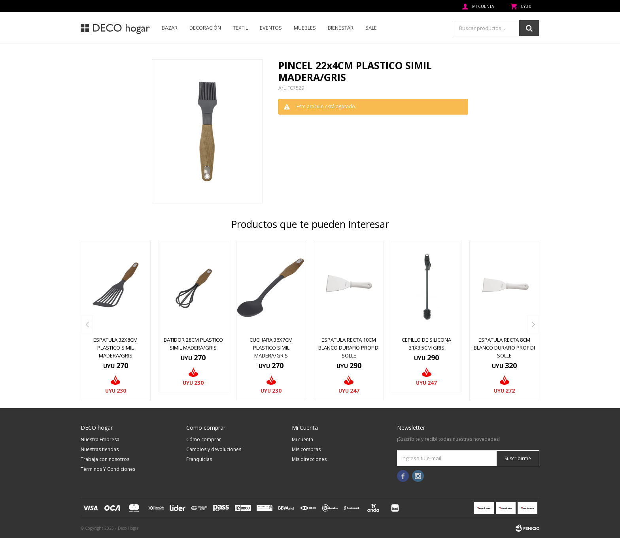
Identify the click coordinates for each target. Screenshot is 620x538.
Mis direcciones (309, 459)
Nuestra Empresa (100, 439)
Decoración (205, 27)
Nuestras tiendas (100, 449)
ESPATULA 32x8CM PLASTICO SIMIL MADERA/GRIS (115, 347)
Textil (240, 27)
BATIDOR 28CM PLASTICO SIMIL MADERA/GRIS (193, 343)
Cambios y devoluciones (213, 449)
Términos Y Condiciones (108, 469)
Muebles (305, 27)
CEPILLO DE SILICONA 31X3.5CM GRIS (426, 343)
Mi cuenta (302, 439)
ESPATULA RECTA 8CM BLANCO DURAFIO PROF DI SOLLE (504, 347)
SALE (371, 27)
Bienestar (340, 27)
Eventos (271, 27)
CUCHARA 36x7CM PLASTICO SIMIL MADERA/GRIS (271, 347)
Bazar (170, 27)
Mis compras (306, 449)
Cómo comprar (203, 439)
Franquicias (199, 459)
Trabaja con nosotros (105, 459)
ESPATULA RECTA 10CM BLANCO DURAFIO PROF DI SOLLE (349, 347)
